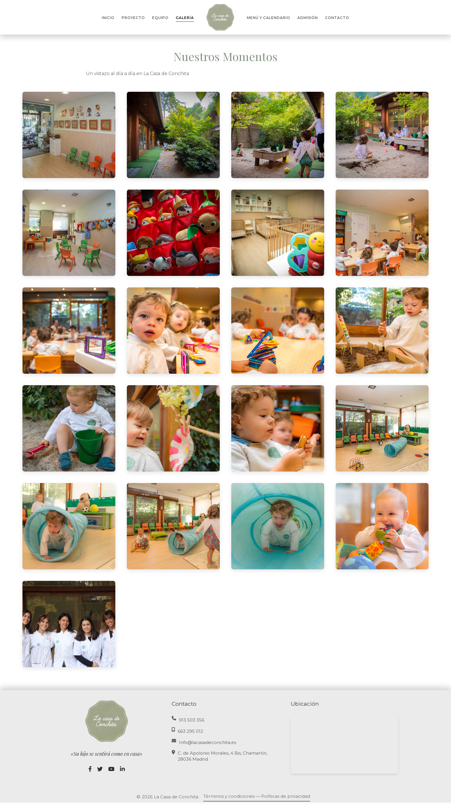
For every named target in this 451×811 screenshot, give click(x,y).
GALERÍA (185, 18)
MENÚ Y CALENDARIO (268, 18)
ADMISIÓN (307, 18)
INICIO (108, 18)
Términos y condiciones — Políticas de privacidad (256, 796)
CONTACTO (337, 18)
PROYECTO (133, 18)
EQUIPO (160, 18)
